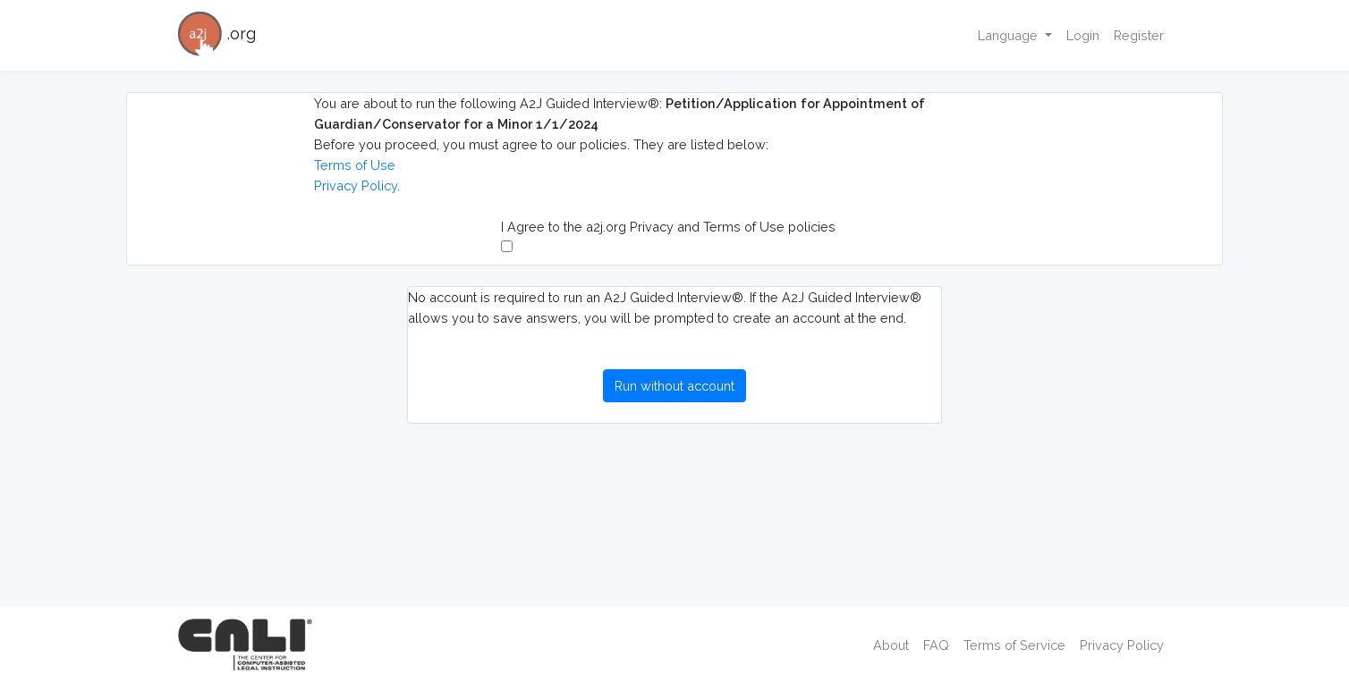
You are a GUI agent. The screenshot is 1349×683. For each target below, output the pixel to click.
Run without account (674, 385)
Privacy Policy (355, 185)
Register (1139, 35)
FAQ (936, 645)
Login (1082, 35)
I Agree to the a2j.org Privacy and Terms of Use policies (668, 235)
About (891, 645)
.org (217, 35)
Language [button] (1009, 35)
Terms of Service (1014, 645)
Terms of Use (354, 165)
